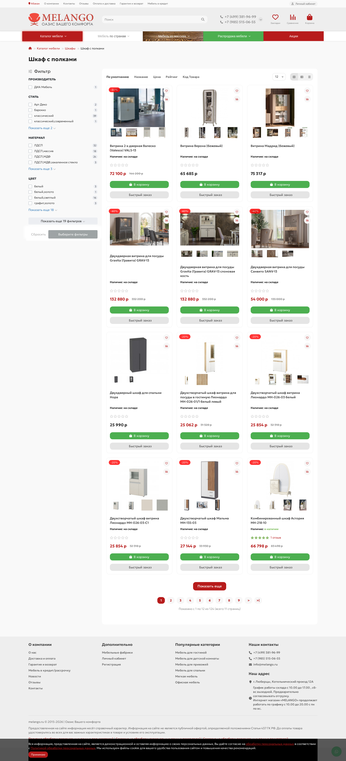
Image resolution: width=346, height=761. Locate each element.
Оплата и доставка (104, 3)
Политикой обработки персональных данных (63, 748)
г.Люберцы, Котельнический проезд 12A (283, 682)
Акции (293, 36)
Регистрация (111, 664)
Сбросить (38, 234)
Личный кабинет (114, 658)
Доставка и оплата (41, 658)
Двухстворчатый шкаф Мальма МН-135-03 (204, 520)
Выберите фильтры (73, 234)
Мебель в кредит (158, 3)
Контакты (69, 3)
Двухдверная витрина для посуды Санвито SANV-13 (278, 269)
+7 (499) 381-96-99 (237, 16)
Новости (34, 676)
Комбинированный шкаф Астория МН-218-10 (277, 520)
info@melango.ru (265, 664)
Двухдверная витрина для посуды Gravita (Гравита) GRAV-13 (137, 258)
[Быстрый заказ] (139, 194)
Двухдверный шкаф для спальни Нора (136, 395)
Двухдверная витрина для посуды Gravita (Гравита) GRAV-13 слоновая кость (207, 271)
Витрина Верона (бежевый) (201, 146)
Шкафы (70, 48)
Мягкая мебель (186, 676)
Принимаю (38, 754)
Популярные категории (197, 644)
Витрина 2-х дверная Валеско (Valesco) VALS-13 (133, 148)
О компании (51, 3)
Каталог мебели (48, 48)
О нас (32, 652)
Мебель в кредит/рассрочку (49, 670)
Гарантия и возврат (131, 3)
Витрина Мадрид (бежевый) (273, 146)
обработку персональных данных (270, 744)
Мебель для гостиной (191, 652)
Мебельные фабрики (117, 652)
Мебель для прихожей (191, 664)
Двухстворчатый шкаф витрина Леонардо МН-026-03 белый (275, 395)
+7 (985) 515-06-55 (237, 22)
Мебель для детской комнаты (197, 658)
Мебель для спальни (190, 670)
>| (258, 600)
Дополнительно (117, 644)
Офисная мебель (187, 682)
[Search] (155, 19)
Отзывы (83, 3)
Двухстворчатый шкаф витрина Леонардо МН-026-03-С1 (134, 520)
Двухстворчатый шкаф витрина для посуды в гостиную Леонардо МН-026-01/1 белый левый (208, 397)
